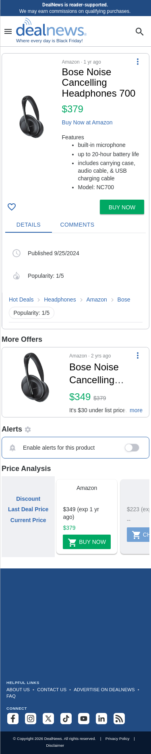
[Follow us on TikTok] (66, 718)
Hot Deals (21, 299)
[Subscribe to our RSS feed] (119, 718)
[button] (75, 125)
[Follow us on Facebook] (12, 718)
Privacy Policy (117, 738)
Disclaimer (55, 745)
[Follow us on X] (48, 718)
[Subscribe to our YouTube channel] (83, 718)
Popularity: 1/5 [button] (32, 313)
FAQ (11, 696)
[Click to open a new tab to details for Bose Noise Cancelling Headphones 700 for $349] (35, 382)
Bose (124, 299)
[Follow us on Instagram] (30, 718)
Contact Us (51, 689)
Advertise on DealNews (104, 689)
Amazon (96, 299)
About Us (18, 689)
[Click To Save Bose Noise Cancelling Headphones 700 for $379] (12, 207)
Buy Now (87, 542)
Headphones (60, 299)
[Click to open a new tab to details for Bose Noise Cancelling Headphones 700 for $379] (32, 117)
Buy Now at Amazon (87, 122)
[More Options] (138, 61)
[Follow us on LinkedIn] (101, 718)
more (136, 410)
